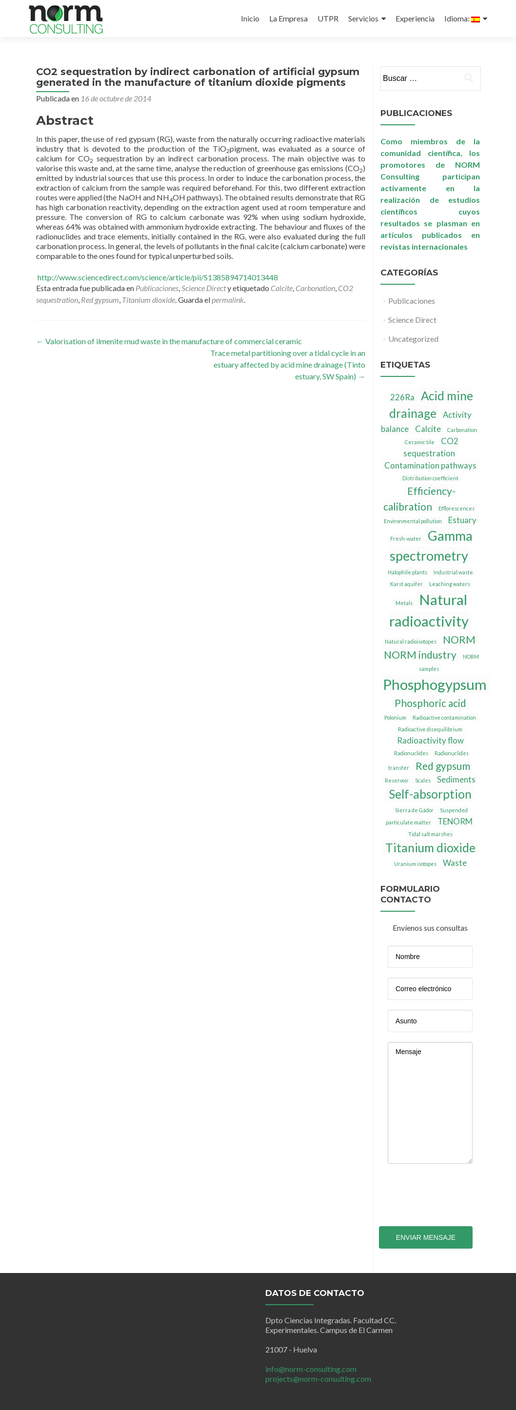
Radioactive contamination (444, 717)
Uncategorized (413, 338)
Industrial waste (453, 572)
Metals (404, 603)
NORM (459, 639)
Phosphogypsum (435, 684)
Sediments (456, 779)
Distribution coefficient (430, 478)
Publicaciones (157, 288)
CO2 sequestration (430, 447)
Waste (455, 863)
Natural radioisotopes (411, 641)
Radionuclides (411, 753)
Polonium (395, 717)
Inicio (250, 18)
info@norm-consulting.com (311, 1368)
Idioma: (462, 18)
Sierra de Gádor (414, 810)
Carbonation (315, 288)
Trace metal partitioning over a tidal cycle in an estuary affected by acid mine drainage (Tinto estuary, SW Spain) (287, 364)
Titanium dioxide (148, 299)
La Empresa (288, 18)
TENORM (455, 821)
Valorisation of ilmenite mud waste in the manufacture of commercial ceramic (169, 341)
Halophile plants (407, 572)
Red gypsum (100, 299)
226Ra (402, 397)
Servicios (363, 18)
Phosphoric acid (430, 703)
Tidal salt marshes (430, 834)
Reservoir (397, 780)
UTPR (328, 18)
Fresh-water (405, 538)
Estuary (462, 520)
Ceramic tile (420, 442)
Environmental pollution (413, 521)
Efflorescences (456, 508)
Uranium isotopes (415, 864)
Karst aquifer (406, 584)
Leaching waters (449, 584)
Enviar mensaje (426, 1237)
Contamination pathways (430, 465)
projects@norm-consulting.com (318, 1378)
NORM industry (420, 654)
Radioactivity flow (430, 740)
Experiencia (415, 18)
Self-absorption (430, 794)
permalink (228, 299)
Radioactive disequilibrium (430, 729)
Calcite (282, 288)
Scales (423, 780)
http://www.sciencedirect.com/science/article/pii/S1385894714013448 (157, 277)
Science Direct (203, 288)
